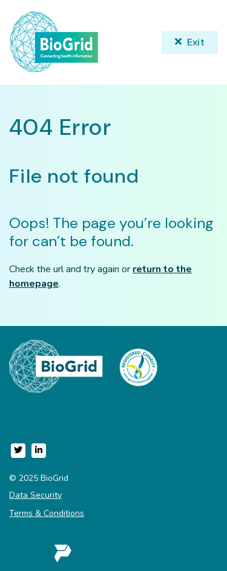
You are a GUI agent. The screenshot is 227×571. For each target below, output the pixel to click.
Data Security (35, 495)
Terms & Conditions (46, 513)
